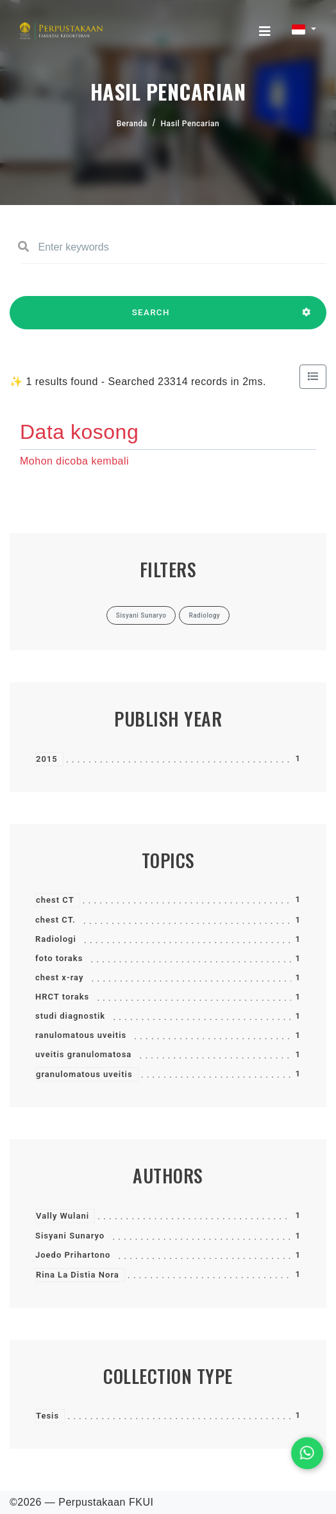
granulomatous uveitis (84, 1074)
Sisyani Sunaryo (70, 1235)
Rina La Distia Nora (77, 1274)
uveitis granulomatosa (83, 1054)
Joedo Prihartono (72, 1255)
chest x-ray (59, 977)
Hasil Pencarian (190, 123)
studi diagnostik (70, 1016)
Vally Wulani (62, 1216)
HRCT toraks (62, 996)
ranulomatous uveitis (80, 1035)
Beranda (132, 123)
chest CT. (55, 920)
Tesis (47, 1415)
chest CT (55, 900)
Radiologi (55, 939)
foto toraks (59, 958)
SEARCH (150, 318)
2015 (47, 759)
